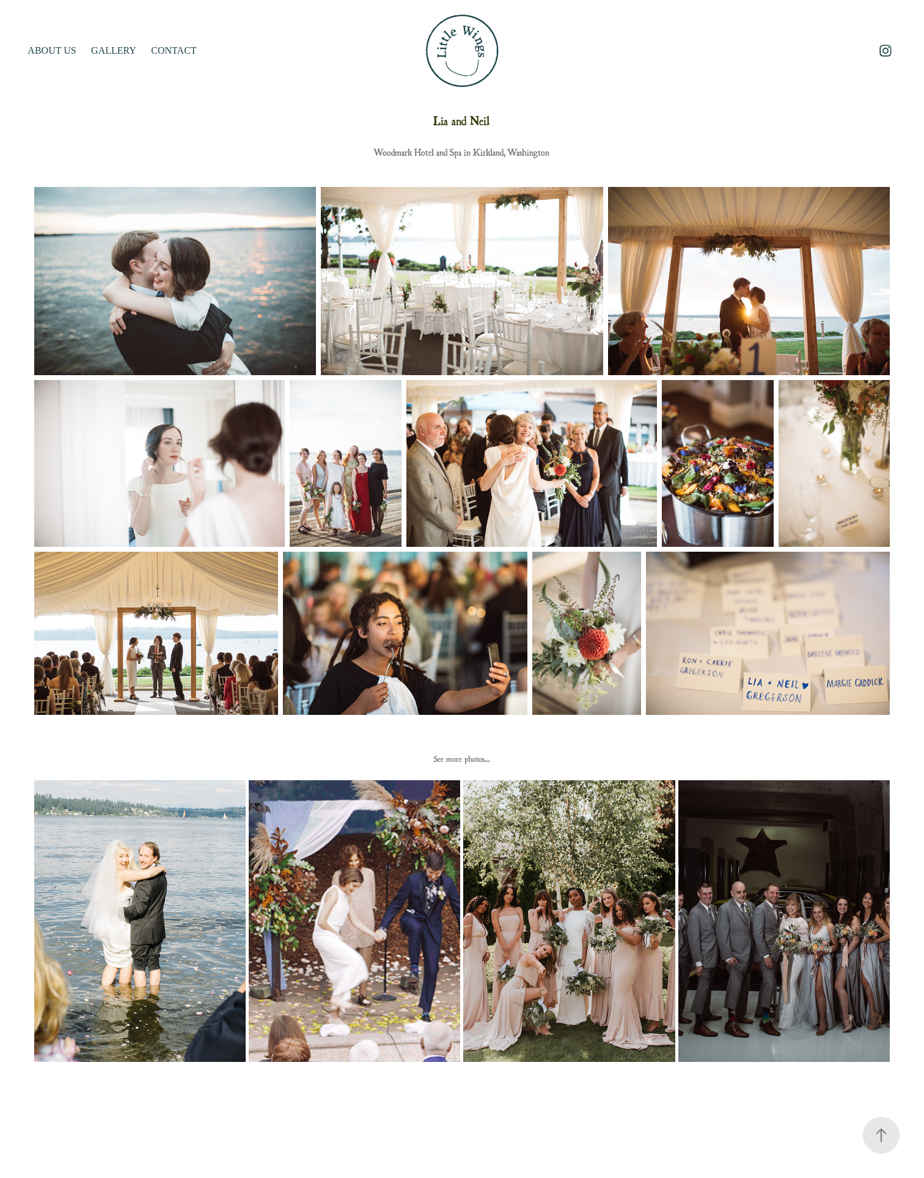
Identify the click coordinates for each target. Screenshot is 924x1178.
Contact (173, 50)
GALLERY (113, 50)
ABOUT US (52, 50)
